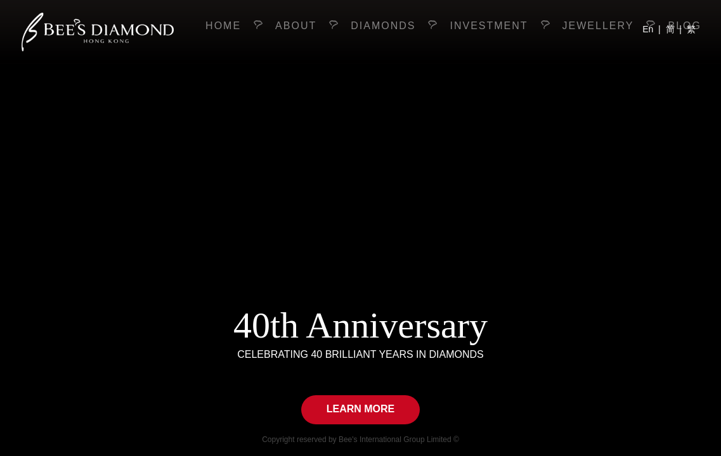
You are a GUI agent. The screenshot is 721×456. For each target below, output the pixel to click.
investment (489, 25)
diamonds (383, 25)
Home (223, 25)
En (647, 29)
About (295, 25)
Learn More (361, 408)
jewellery (598, 25)
